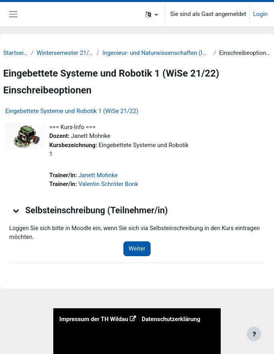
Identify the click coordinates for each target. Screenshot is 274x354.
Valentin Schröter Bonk (108, 184)
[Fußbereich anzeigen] (254, 334)
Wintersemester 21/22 (65, 53)
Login (260, 14)
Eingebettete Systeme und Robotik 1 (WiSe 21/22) (71, 111)
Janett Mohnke (98, 175)
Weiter (137, 248)
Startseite (15, 53)
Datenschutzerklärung (171, 319)
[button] (151, 14)
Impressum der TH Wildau (93, 319)
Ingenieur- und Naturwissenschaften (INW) (156, 53)
